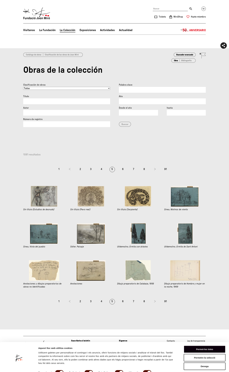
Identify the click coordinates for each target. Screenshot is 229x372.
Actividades (107, 30)
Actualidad (125, 30)
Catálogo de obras (33, 55)
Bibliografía (186, 61)
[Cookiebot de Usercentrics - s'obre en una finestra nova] (19, 366)
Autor (26, 108)
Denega (205, 355)
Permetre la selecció (204, 347)
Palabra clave (125, 85)
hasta (170, 108)
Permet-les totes (204, 338)
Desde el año (125, 108)
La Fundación (47, 30)
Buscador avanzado (184, 55)
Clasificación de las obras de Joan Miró (62, 55)
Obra (176, 61)
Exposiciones (88, 30)
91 (165, 169)
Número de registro (32, 119)
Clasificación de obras (34, 85)
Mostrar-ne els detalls (49, 366)
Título (26, 96)
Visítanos (29, 30)
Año (121, 96)
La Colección (67, 30)
